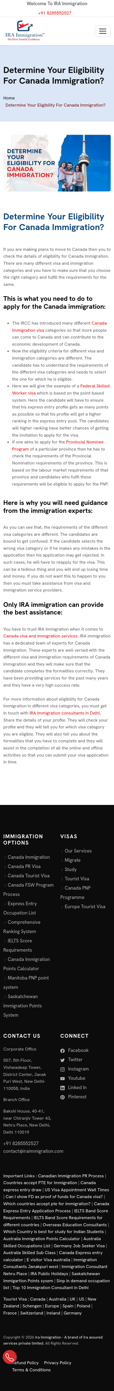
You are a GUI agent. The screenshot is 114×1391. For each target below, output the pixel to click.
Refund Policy (25, 1363)
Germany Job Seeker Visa (79, 1246)
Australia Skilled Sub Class (29, 1252)
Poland (83, 1306)
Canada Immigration (29, 857)
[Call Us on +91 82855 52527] (10, 1357)
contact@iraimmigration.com (33, 1151)
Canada (37, 1299)
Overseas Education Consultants (75, 1225)
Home (9, 98)
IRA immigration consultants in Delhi (64, 713)
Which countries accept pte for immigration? (47, 1204)
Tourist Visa (77, 879)
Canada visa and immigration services (40, 636)
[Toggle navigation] (103, 31)
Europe (52, 1306)
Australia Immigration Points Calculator (41, 1239)
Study (71, 869)
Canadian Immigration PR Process (71, 1176)
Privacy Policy (57, 1363)
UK (72, 1299)
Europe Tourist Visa (85, 907)
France (10, 1313)
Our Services (78, 851)
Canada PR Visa (24, 866)
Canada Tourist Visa (29, 876)
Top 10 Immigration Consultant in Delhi (50, 1287)
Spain (68, 1306)
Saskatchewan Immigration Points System (22, 1005)
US (81, 1299)
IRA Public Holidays (49, 1274)
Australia (57, 1299)
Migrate (73, 860)
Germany (73, 1313)
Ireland (53, 1313)
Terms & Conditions (31, 1370)
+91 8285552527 (55, 13)
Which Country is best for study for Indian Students (53, 1231)
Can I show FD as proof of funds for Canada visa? (54, 1196)
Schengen (32, 1306)
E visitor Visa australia (48, 1260)
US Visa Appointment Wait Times (77, 1190)
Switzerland (31, 1313)
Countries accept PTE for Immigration (40, 1183)
